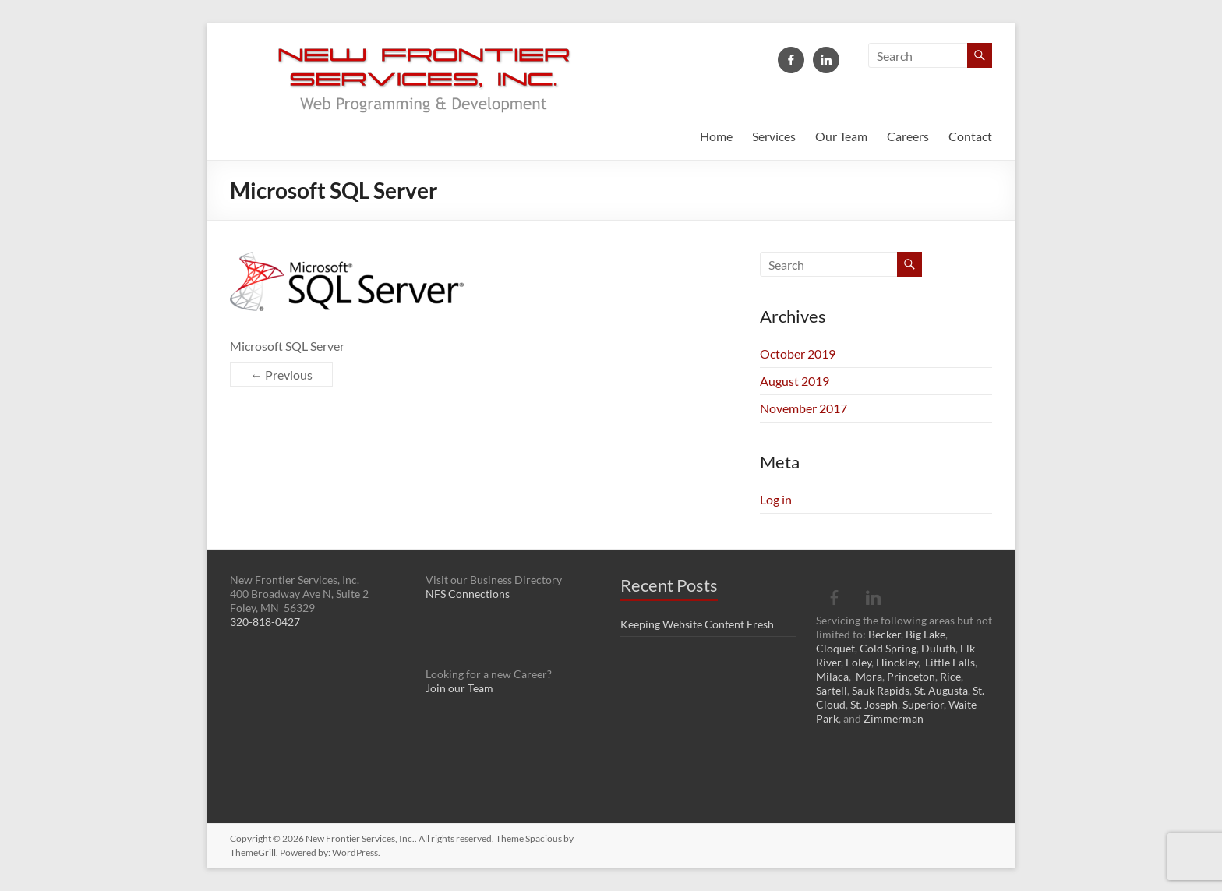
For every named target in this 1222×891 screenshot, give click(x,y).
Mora (869, 676)
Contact (970, 136)
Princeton (911, 676)
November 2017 (803, 408)
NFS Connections (468, 593)
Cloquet (835, 648)
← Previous (281, 374)
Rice (950, 676)
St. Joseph (874, 704)
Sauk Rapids (880, 690)
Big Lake (925, 634)
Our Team (841, 136)
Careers (908, 136)
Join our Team (459, 688)
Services (774, 136)
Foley (858, 662)
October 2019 (797, 353)
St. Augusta (941, 690)
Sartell (831, 690)
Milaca (832, 676)
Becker (884, 634)
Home (716, 136)
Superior (923, 704)
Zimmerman (894, 718)
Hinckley (897, 662)
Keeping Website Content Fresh (697, 624)
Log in (776, 499)
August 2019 (794, 380)
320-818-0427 (265, 621)
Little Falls (950, 662)
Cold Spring (888, 648)
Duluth (938, 648)
